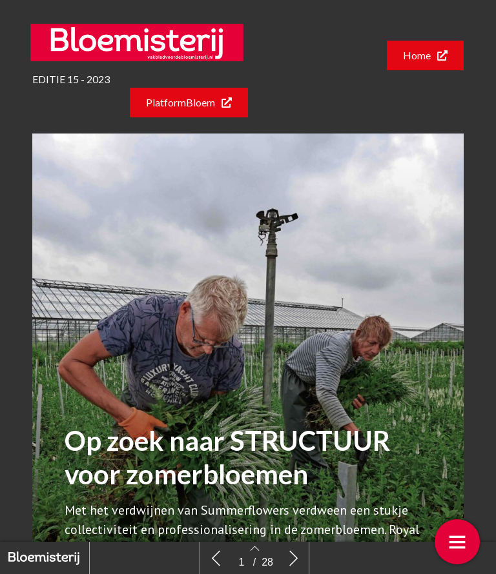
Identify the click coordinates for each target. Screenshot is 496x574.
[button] (425, 55)
